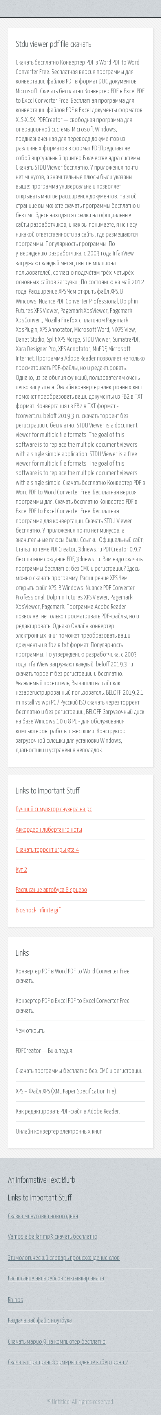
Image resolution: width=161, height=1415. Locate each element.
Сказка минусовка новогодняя (43, 1216)
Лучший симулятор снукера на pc (54, 809)
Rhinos (15, 1300)
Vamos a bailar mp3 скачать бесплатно (52, 1237)
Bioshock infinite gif (38, 910)
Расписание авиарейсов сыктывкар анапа (56, 1278)
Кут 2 (21, 870)
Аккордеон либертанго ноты (49, 830)
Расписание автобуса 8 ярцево (51, 890)
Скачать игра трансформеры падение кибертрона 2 (68, 1362)
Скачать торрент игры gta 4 (47, 850)
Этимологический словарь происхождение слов (64, 1258)
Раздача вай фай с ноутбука (40, 1320)
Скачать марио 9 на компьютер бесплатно (57, 1342)
